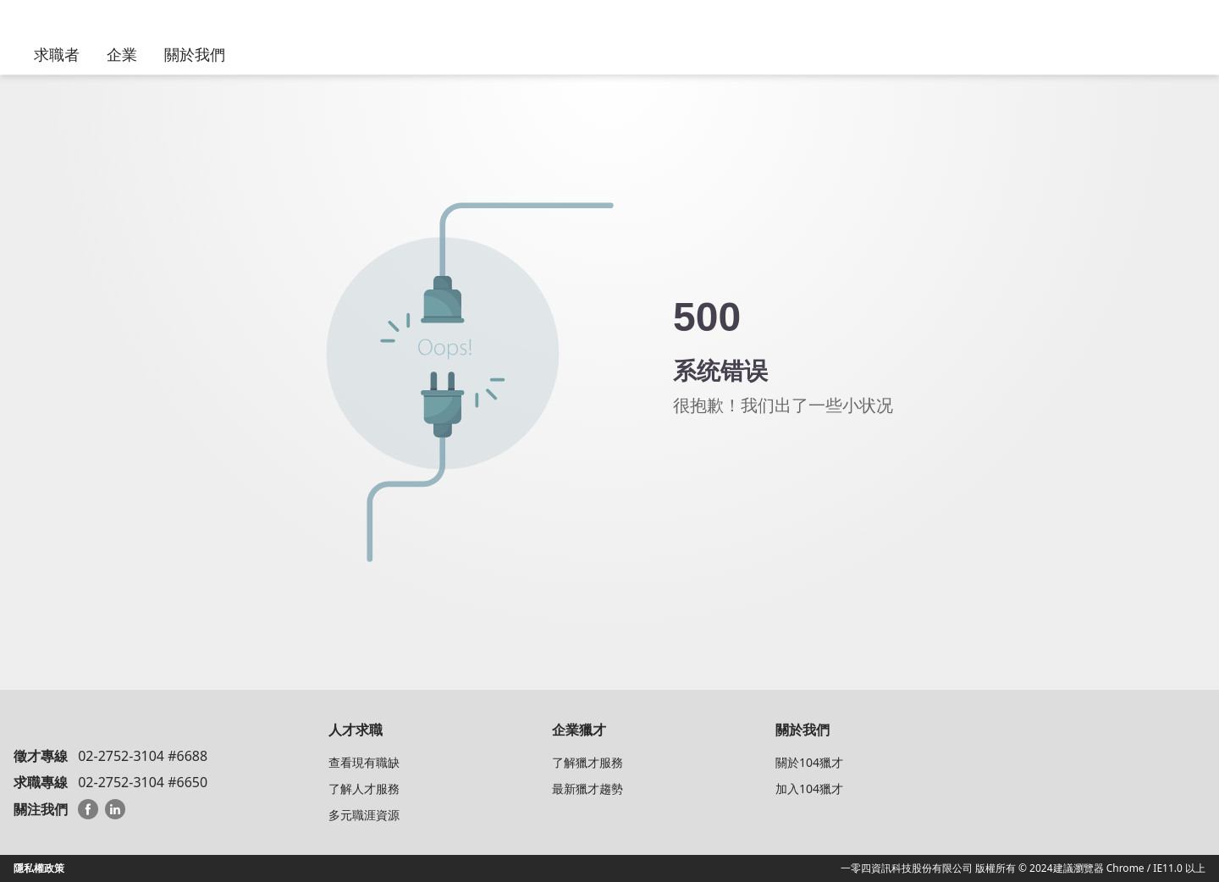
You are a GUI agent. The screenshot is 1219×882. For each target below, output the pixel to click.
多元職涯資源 (364, 815)
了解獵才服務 (587, 762)
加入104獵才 (809, 788)
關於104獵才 (809, 762)
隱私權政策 (39, 868)
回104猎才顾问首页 (766, 456)
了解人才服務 (364, 788)
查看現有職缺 (364, 762)
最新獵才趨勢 (587, 788)
